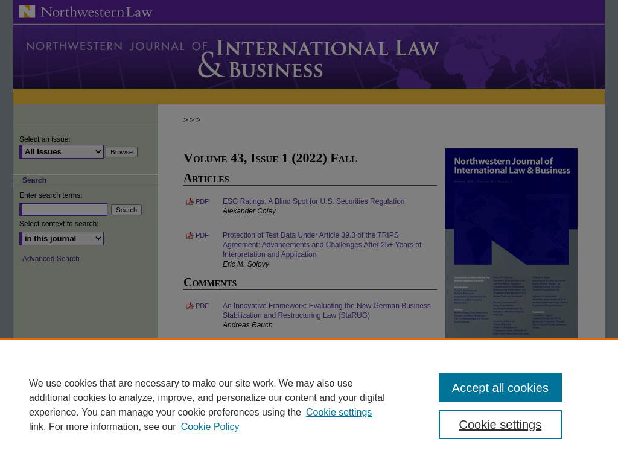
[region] (309, 404)
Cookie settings (339, 412)
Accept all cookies (500, 387)
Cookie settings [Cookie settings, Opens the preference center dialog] (500, 424)
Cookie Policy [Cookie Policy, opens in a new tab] (210, 427)
